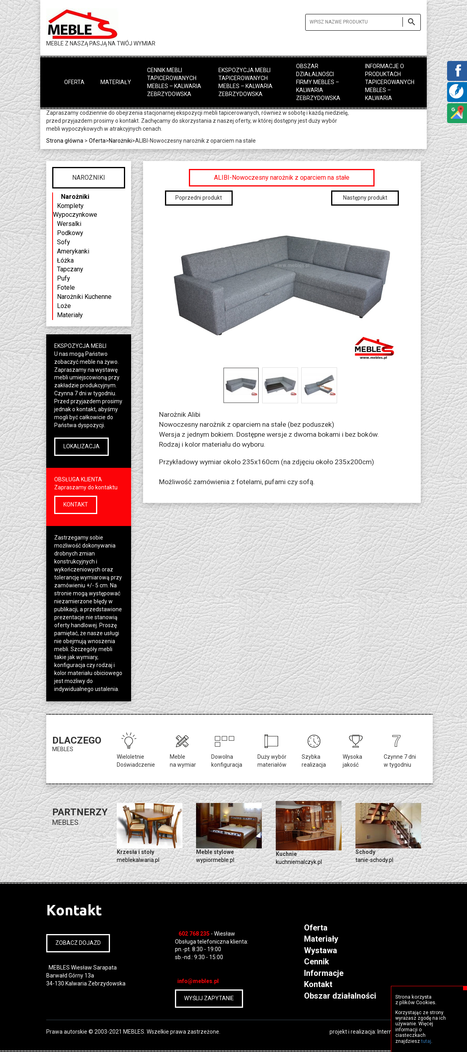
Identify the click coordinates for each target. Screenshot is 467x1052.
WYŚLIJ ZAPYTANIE (209, 998)
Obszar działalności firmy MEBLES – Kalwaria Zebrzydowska (318, 82)
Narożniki (75, 196)
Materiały (115, 82)
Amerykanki (73, 251)
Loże (64, 306)
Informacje (323, 973)
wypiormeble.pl (215, 860)
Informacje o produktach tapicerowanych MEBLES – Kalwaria (389, 82)
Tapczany (70, 269)
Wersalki (69, 224)
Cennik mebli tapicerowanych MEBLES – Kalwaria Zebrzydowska (174, 82)
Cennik (316, 961)
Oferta (74, 82)
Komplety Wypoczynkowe (75, 210)
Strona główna (64, 140)
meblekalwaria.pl (138, 860)
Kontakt (318, 984)
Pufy (63, 278)
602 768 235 (194, 933)
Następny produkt (365, 197)
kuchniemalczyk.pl (299, 862)
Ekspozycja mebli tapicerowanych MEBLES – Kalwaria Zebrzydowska (245, 82)
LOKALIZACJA (81, 446)
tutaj (426, 1041)
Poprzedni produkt (198, 197)
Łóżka (65, 260)
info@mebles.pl (198, 981)
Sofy (63, 242)
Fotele (66, 287)
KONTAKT (75, 504)
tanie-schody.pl (374, 860)
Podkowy (70, 233)
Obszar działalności (340, 996)
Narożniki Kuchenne (84, 296)
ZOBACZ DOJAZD (78, 943)
